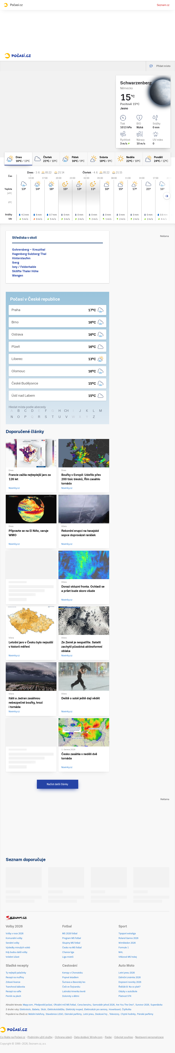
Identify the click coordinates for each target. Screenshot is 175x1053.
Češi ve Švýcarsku (71, 987)
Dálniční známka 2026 (130, 977)
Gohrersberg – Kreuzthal (28, 249)
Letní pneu (88, 1014)
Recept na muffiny (15, 977)
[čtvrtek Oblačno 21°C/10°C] (46, 158)
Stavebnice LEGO (54, 1014)
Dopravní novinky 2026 (130, 982)
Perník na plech (13, 996)
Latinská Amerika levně (73, 991)
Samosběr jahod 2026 (104, 1005)
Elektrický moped (74, 1009)
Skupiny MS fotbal (71, 943)
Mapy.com (28, 1005)
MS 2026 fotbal (69, 933)
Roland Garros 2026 (128, 938)
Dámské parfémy (73, 1014)
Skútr (43, 1009)
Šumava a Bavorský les (73, 982)
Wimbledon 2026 (127, 943)
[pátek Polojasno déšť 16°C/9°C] (74, 158)
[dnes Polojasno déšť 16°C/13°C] (18, 158)
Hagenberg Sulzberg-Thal (29, 254)
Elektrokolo (25, 1009)
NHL (121, 952)
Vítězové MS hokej (128, 957)
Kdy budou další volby (16, 952)
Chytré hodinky (128, 1014)
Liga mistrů (67, 957)
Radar (108, 1037)
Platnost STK (125, 996)
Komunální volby (14, 938)
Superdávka (156, 1005)
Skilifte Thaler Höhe (25, 271)
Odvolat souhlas (123, 1037)
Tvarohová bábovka (15, 987)
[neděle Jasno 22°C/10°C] (129, 158)
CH (66, 411)
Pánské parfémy (145, 1014)
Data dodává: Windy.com (88, 1037)
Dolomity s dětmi (70, 996)
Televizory (114, 1014)
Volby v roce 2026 (14, 933)
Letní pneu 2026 (127, 973)
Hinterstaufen (21, 258)
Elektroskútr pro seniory (95, 1009)
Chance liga (68, 952)
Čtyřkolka (126, 1009)
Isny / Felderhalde (24, 267)
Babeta (35, 1009)
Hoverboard (115, 1009)
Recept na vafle (13, 991)
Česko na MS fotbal (72, 947)
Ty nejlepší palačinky (16, 973)
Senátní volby (12, 943)
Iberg (15, 262)
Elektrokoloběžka (55, 1009)
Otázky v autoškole (128, 991)
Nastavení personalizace (149, 1037)
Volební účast (12, 957)
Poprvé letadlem (70, 977)
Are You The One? (125, 1005)
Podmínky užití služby (40, 1037)
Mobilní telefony (36, 1014)
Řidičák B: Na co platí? (130, 987)
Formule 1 (124, 947)
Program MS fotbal (71, 938)
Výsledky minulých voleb (18, 947)
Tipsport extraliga (127, 933)
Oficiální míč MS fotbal (65, 1005)
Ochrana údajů (63, 1037)
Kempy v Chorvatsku (72, 973)
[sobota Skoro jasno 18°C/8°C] (101, 158)
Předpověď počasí (43, 1005)
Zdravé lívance (13, 982)
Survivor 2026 (142, 1005)
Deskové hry (101, 1014)
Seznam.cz (163, 5)
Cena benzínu (84, 1005)
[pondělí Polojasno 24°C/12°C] (157, 158)
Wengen (17, 275)
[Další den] (167, 196)
